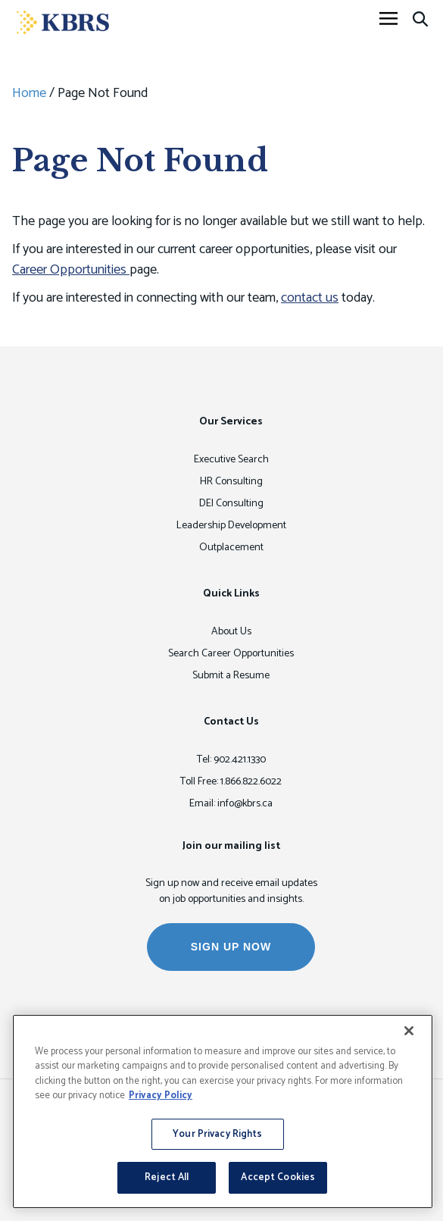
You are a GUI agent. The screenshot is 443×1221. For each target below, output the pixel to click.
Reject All (167, 1177)
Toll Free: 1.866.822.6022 (231, 782)
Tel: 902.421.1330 (231, 760)
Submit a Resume (231, 675)
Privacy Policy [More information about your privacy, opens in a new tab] (160, 1096)
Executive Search (231, 459)
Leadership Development (231, 525)
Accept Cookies (278, 1177)
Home (29, 93)
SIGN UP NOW (231, 947)
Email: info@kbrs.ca (231, 803)
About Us (231, 631)
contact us (309, 297)
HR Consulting (231, 481)
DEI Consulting (231, 503)
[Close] (409, 1030)
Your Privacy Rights (217, 1134)
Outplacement (231, 547)
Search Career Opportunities (231, 653)
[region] (222, 1111)
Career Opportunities (70, 269)
